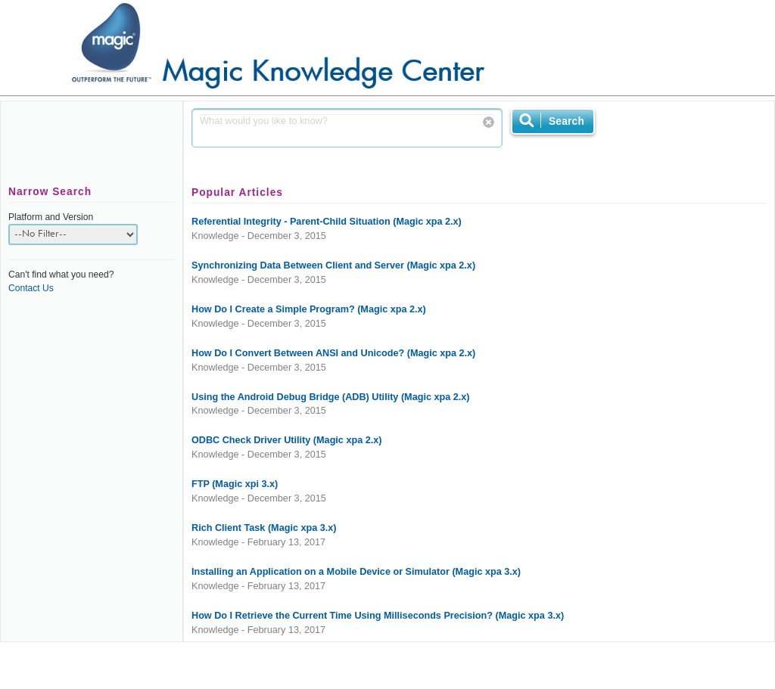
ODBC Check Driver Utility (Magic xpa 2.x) (286, 440)
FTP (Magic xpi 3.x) (234, 484)
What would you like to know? (347, 127)
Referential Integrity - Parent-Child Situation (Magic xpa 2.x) (326, 221)
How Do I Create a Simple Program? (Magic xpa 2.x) (308, 309)
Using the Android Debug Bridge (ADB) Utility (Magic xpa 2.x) (330, 397)
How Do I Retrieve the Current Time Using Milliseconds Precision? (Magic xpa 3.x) (377, 615)
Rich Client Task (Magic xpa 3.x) (264, 528)
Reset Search (488, 122)
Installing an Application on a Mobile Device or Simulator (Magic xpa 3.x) (356, 571)
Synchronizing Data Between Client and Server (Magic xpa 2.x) (333, 265)
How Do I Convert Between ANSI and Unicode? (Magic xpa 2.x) (333, 353)
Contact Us (31, 288)
